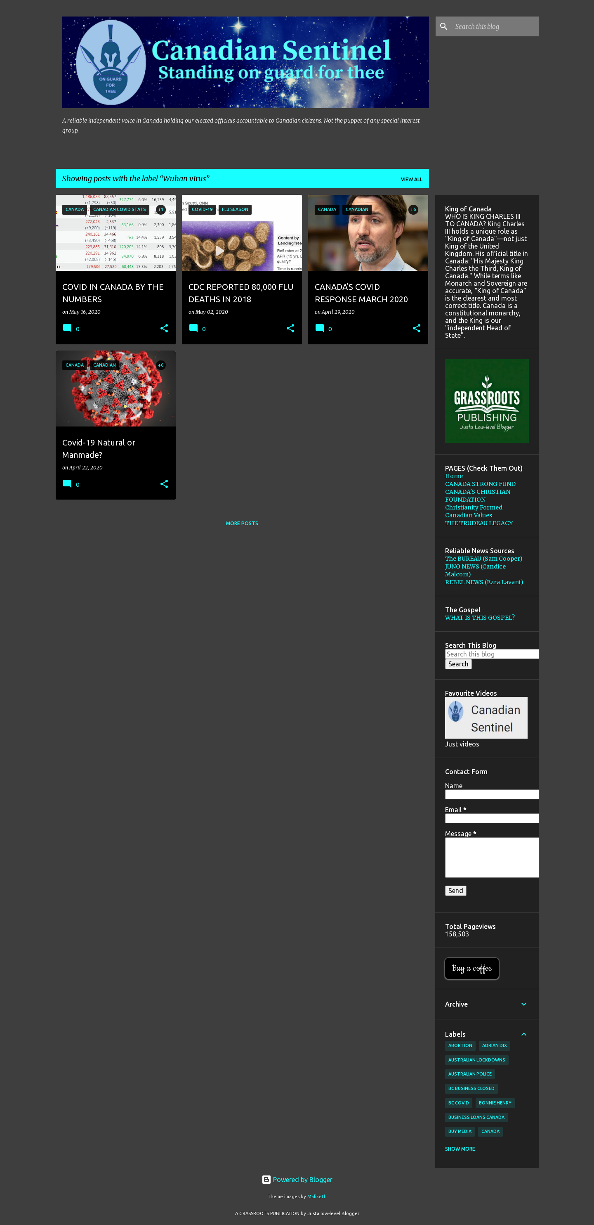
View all (411, 179)
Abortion (460, 1045)
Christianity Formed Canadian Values (473, 511)
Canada (490, 1131)
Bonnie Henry (495, 1102)
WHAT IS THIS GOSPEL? (480, 617)
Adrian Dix (494, 1045)
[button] (164, 328)
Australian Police (470, 1073)
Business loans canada (476, 1117)
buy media (459, 1131)
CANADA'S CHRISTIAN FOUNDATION (477, 495)
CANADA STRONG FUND (480, 484)
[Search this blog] (495, 26)
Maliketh (317, 1196)
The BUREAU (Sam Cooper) (484, 558)
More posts (242, 523)
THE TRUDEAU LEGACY (479, 523)
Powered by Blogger (297, 1179)
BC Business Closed (471, 1088)
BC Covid (458, 1102)
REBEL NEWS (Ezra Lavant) (484, 582)
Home (454, 476)
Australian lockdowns (476, 1059)
